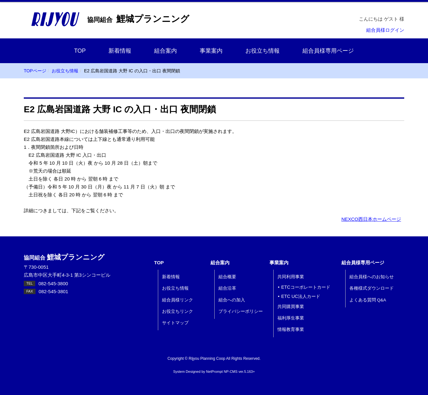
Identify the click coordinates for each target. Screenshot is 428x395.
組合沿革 (227, 288)
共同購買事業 (290, 306)
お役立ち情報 (262, 51)
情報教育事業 (290, 329)
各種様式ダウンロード (371, 288)
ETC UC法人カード (300, 296)
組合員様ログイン (385, 30)
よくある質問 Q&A (367, 300)
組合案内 (165, 51)
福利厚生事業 (290, 318)
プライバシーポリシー (240, 311)
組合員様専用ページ (328, 51)
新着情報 (119, 51)
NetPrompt (214, 371)
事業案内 (211, 51)
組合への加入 (231, 300)
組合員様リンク (177, 300)
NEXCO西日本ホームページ (371, 219)
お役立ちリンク (177, 311)
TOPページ (35, 70)
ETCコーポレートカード (305, 287)
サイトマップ (175, 322)
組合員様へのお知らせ (371, 276)
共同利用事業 (290, 276)
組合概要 (227, 276)
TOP (80, 51)
